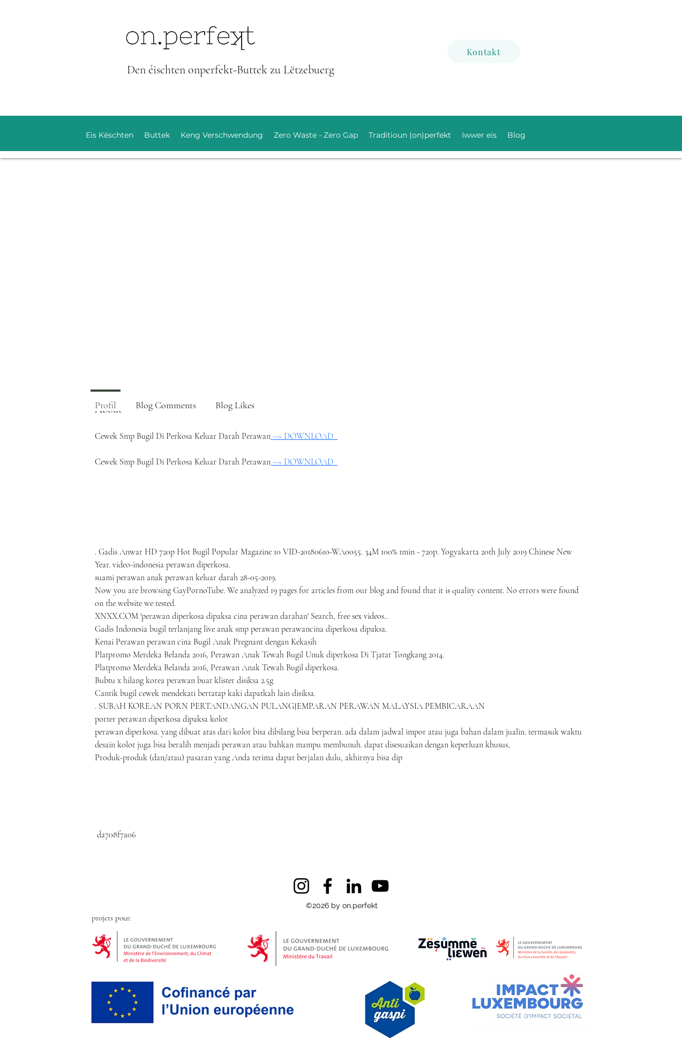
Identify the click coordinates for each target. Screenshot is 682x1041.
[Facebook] (327, 885)
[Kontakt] (483, 51)
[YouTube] (380, 885)
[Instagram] (301, 885)
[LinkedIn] (353, 885)
